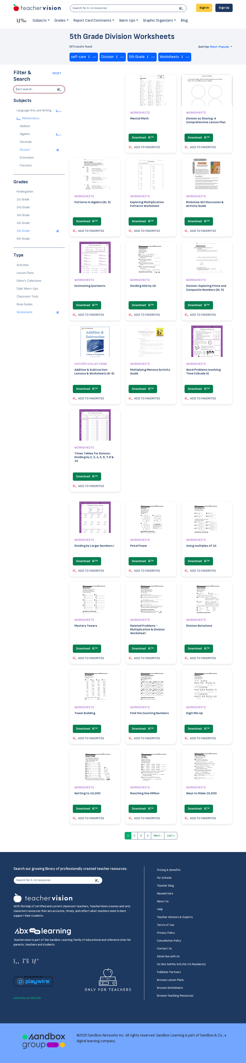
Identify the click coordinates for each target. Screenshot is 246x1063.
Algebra (25, 134)
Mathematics (30, 118)
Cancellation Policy (169, 941)
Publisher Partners (169, 972)
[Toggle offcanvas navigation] (22, 20)
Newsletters (165, 893)
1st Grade (23, 199)
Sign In (204, 8)
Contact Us (164, 948)
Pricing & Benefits (168, 870)
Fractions (26, 165)
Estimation (27, 158)
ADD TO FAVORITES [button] (144, 147)
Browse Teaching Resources (175, 996)
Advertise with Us (168, 956)
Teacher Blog (165, 886)
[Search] (182, 8)
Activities (23, 265)
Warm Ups (127, 20)
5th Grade (23, 231)
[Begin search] (60, 89)
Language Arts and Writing (34, 110)
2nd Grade (23, 207)
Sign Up (224, 8)
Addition (25, 126)
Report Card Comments (92, 20)
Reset (56, 73)
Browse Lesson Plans (170, 980)
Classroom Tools (27, 296)
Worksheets (24, 312)
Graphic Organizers (158, 20)
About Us (163, 901)
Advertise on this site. (27, 998)
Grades (60, 20)
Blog (184, 20)
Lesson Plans (25, 273)
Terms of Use (165, 925)
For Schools (164, 878)
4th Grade (23, 223)
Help (160, 909)
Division (25, 150)
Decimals (26, 142)
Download (143, 137)
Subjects (40, 20)
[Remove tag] (92, 57)
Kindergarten (25, 192)
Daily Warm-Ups (27, 289)
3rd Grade (23, 215)
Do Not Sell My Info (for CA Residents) (181, 964)
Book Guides (25, 304)
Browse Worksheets (170, 988)
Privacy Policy (166, 933)
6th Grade (23, 239)
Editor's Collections (29, 281)
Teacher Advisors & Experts (175, 917)
